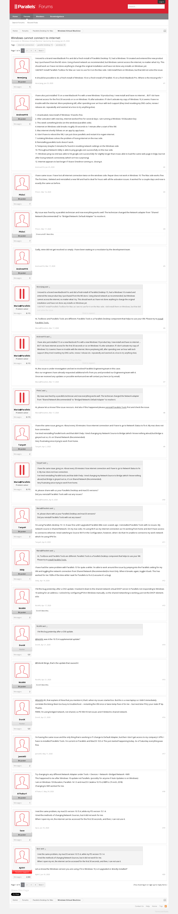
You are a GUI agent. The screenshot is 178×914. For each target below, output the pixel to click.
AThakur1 (22, 793)
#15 (163, 680)
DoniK (38, 611)
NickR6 (22, 608)
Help (148, 906)
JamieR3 (22, 756)
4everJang (56, 41)
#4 (164, 229)
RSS (166, 906)
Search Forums (18, 22)
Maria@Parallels (22, 305)
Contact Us (139, 906)
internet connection (25, 45)
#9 (164, 447)
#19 (163, 828)
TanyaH (22, 444)
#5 (164, 266)
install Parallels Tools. (57, 559)
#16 (163, 717)
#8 (164, 413)
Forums (27, 16)
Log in (161, 2)
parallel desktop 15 (45, 45)
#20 (163, 874)
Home (15, 16)
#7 (164, 382)
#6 (164, 328)
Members (40, 16)
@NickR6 (39, 639)
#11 (163, 542)
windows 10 (60, 45)
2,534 (28, 877)
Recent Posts (32, 22)
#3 (164, 192)
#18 (163, 791)
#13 (163, 605)
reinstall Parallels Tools (115, 407)
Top (161, 906)
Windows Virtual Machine (32, 41)
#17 (163, 754)
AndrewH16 (22, 114)
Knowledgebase (57, 16)
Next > (41, 50)
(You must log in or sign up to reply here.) (150, 885)
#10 (163, 500)
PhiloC (22, 194)
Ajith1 (22, 867)
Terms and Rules (161, 911)
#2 (164, 167)
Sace (22, 830)
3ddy (22, 569)
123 (29, 654)
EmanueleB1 (41, 234)
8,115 (28, 313)
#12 (163, 581)
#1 (164, 83)
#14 (163, 645)
